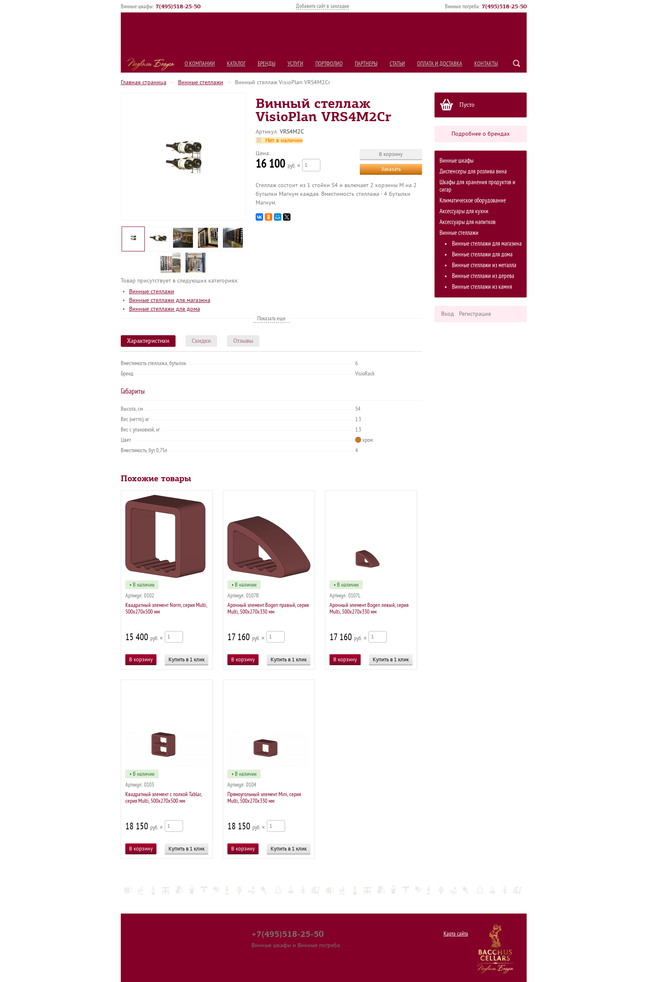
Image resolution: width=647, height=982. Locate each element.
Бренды (267, 64)
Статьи (397, 64)
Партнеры (366, 64)
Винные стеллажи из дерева (483, 276)
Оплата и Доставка (439, 64)
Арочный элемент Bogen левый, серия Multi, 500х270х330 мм (369, 608)
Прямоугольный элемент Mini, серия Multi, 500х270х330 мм (264, 797)
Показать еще (271, 318)
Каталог (236, 64)
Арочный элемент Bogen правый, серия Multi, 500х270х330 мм (268, 608)
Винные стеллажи (200, 82)
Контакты (486, 64)
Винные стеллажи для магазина (487, 243)
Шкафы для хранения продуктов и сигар (477, 186)
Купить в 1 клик (186, 659)
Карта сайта (456, 934)
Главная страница (143, 82)
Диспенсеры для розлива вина (473, 171)
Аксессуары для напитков (467, 222)
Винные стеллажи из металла (484, 265)
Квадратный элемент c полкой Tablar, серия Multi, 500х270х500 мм (163, 797)
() (178, 6)
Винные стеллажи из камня (482, 286)
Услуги (295, 64)
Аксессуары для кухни (463, 211)
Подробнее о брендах (481, 134)
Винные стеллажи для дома (482, 254)
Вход (447, 314)
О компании (200, 64)
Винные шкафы (456, 160)
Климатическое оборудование (472, 200)
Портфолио (329, 64)
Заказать (391, 169)
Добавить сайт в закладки (322, 6)
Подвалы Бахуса (151, 64)
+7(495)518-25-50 (287, 934)
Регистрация (475, 314)
